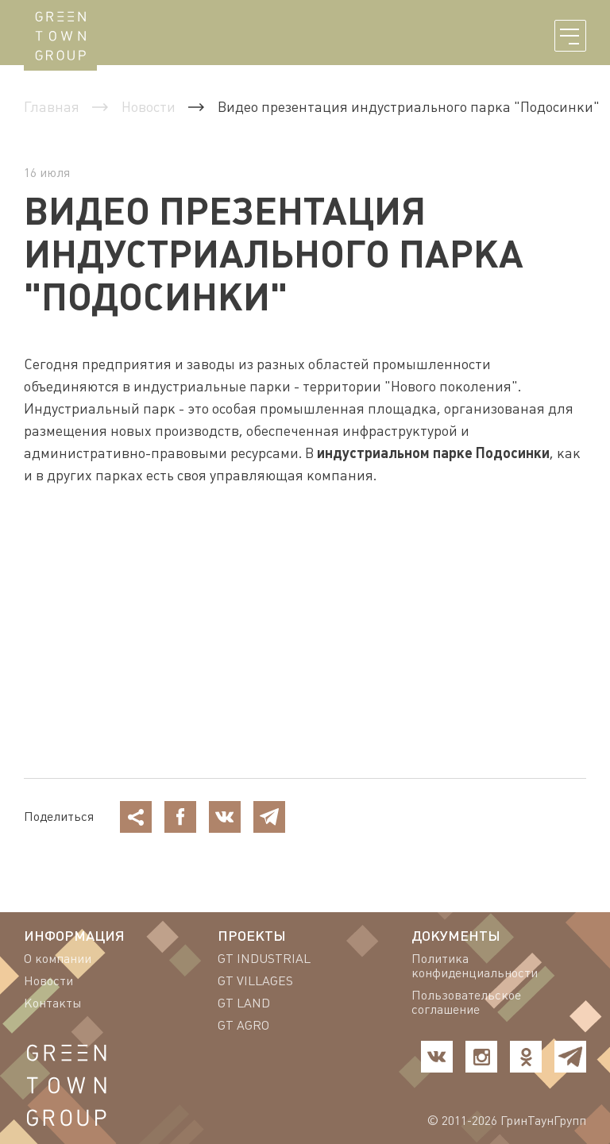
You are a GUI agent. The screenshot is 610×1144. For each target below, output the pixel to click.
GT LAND (244, 1003)
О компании (57, 959)
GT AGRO (243, 1026)
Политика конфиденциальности (474, 966)
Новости (48, 981)
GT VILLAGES (255, 981)
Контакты (53, 1003)
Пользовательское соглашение (466, 1002)
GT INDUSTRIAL (264, 959)
